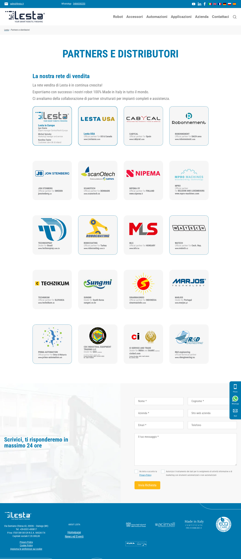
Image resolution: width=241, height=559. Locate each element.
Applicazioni (181, 17)
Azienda (201, 17)
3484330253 (79, 3)
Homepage (74, 532)
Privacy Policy (145, 475)
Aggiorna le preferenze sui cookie (26, 549)
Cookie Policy (26, 545)
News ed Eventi (74, 536)
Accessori (134, 17)
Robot (118, 17)
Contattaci (220, 17)
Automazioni (156, 17)
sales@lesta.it (17, 3)
